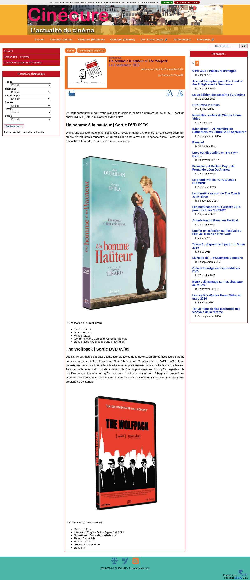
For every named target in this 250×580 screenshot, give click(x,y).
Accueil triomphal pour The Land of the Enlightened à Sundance (217, 83)
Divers (9, 109)
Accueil (39, 39)
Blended (198, 142)
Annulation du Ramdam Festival (215, 220)
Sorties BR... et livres (16, 56)
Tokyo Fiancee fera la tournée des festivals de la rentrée (216, 310)
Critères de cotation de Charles (23, 62)
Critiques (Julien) (61, 39)
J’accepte (167, 2)
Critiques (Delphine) (91, 39)
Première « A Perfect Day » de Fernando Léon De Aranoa (213, 168)
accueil (70, 50)
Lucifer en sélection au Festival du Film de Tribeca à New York (216, 232)
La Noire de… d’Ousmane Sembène (217, 257)
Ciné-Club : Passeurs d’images (214, 71)
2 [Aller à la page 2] (197, 63)
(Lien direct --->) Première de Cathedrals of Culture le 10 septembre (219, 130)
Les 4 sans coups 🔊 (154, 39)
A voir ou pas (13, 95)
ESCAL (238, 578)
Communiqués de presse (91, 50)
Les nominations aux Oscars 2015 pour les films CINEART (216, 208)
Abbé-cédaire (182, 39)
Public (8, 82)
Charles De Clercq (171, 75)
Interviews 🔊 (206, 39)
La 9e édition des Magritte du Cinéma (218, 94)
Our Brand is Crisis (206, 105)
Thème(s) (10, 88)
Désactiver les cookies (187, 2)
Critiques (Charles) (122, 39)
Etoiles (9, 102)
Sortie (8, 115)
